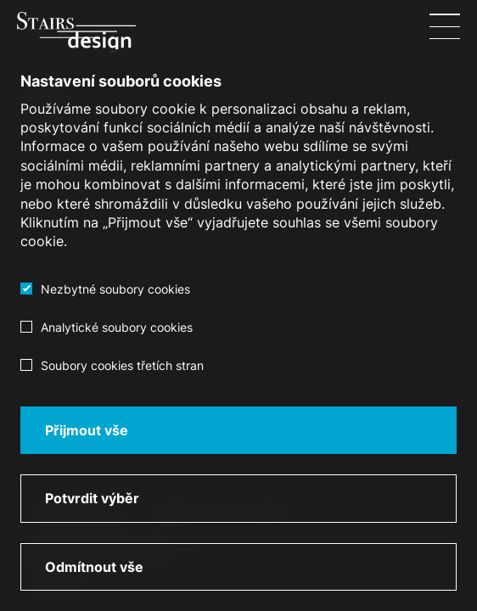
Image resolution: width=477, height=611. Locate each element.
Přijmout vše (86, 430)
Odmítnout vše (94, 566)
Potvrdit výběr (92, 498)
